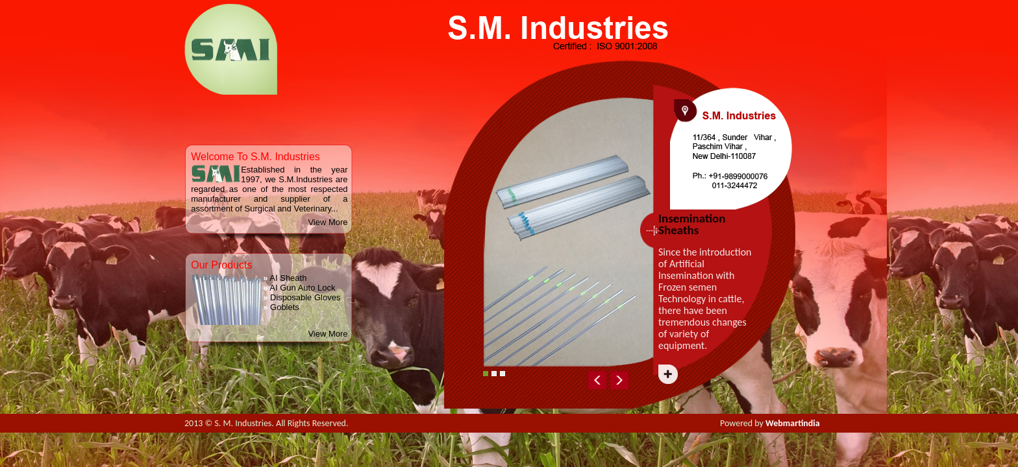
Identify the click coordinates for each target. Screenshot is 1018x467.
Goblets (281, 307)
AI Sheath (284, 278)
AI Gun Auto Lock (299, 288)
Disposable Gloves (301, 297)
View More (327, 222)
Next (710, 377)
